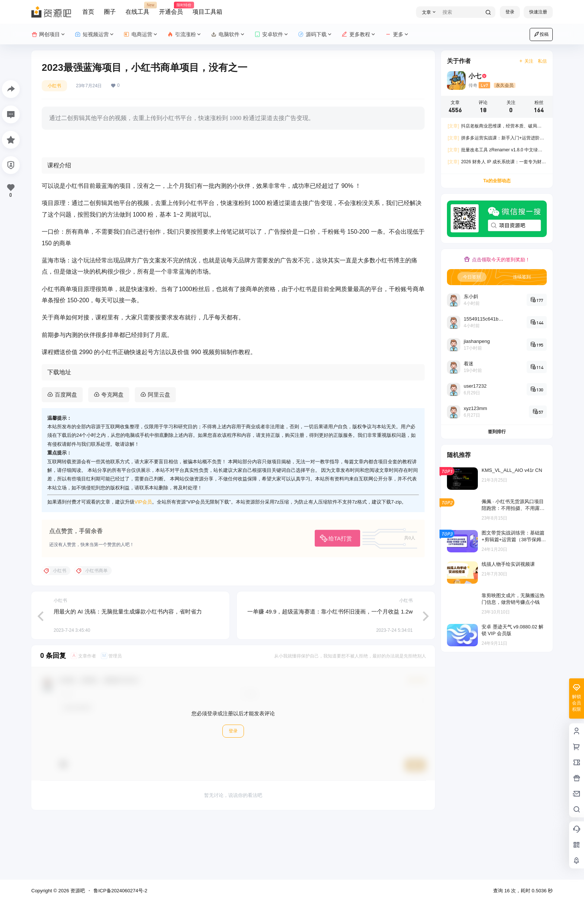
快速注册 (538, 12)
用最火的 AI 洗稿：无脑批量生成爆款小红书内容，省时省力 (128, 670)
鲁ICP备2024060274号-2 (120, 890)
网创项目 (48, 34)
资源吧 (77, 890)
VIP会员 (143, 561)
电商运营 (141, 34)
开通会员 (171, 8)
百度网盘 (66, 453)
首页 (88, 12)
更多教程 (359, 34)
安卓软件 (271, 34)
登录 (509, 12)
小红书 (54, 85)
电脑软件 (228, 34)
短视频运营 (95, 34)
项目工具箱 (207, 12)
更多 (397, 34)
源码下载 (315, 34)
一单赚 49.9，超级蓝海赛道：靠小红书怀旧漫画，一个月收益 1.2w (330, 670)
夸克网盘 (112, 453)
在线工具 (137, 8)
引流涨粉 (184, 34)
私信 (542, 61)
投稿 (541, 34)
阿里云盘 (159, 453)
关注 (526, 61)
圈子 (110, 12)
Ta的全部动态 (496, 180)
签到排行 (497, 431)
